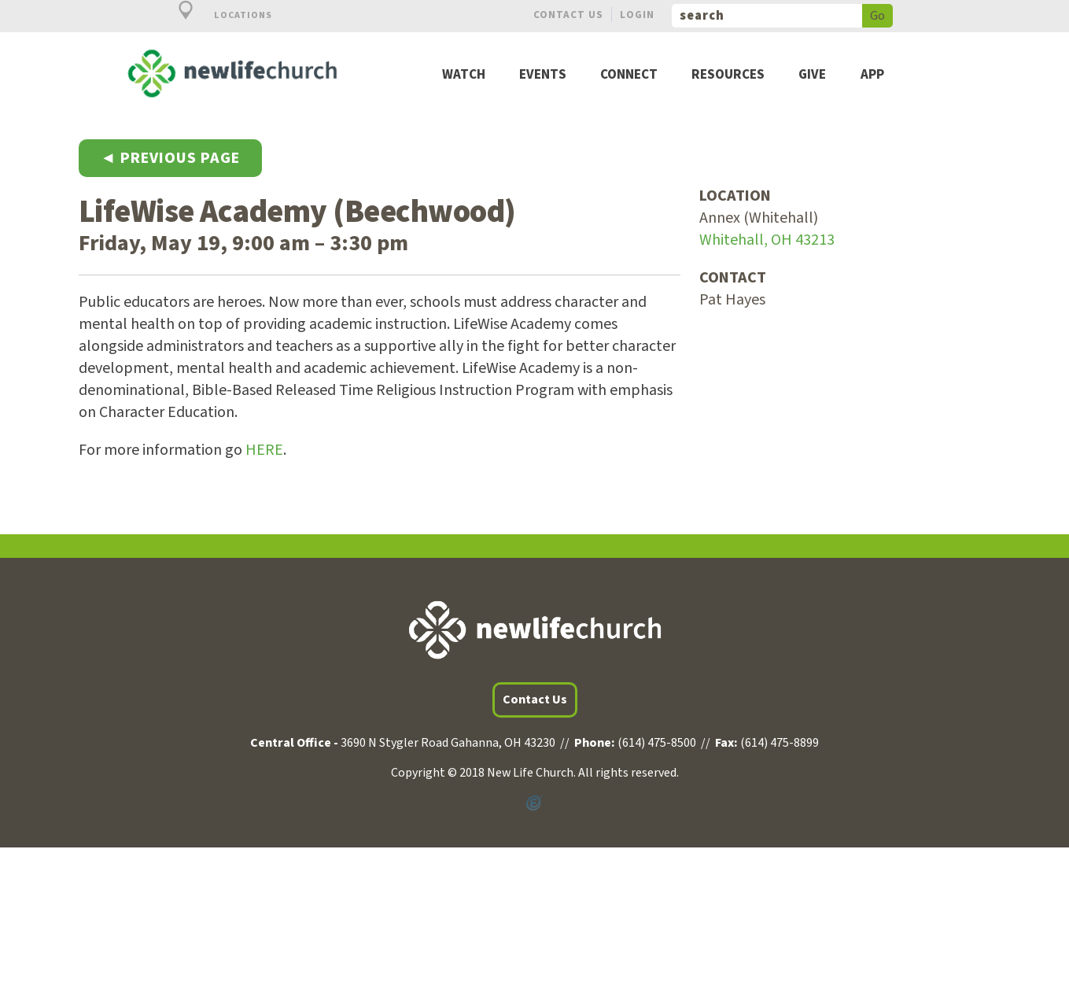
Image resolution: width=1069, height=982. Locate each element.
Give (812, 75)
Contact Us (568, 14)
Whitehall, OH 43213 (767, 240)
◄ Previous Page (171, 158)
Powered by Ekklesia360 (535, 803)
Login (637, 14)
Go (877, 15)
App (872, 75)
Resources (728, 75)
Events (542, 75)
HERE (264, 450)
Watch (463, 75)
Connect (629, 75)
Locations (216, 15)
